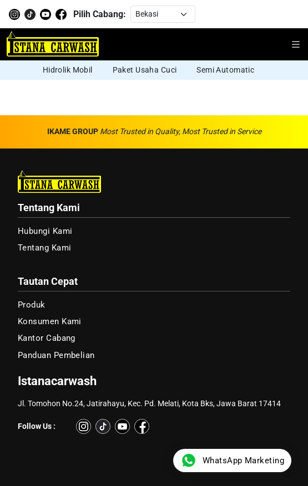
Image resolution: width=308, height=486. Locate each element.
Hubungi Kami (45, 231)
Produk (32, 305)
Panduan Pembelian (56, 355)
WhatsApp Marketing (232, 460)
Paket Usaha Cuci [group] (145, 69)
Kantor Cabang (46, 338)
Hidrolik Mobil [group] (68, 69)
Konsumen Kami (50, 321)
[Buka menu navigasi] (295, 44)
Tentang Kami (44, 248)
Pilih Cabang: (99, 14)
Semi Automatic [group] (225, 69)
